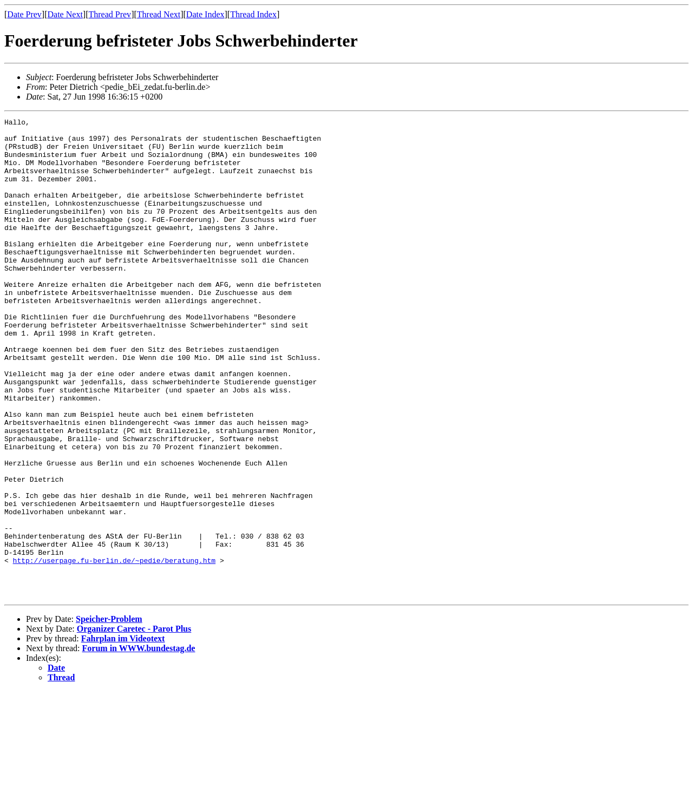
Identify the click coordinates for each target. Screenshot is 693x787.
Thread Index (253, 14)
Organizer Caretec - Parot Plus (134, 724)
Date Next (65, 14)
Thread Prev (109, 14)
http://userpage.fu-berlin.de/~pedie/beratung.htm (114, 649)
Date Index (205, 14)
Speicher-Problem (109, 714)
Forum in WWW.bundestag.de (138, 744)
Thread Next (158, 14)
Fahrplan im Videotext (123, 734)
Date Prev (24, 14)
